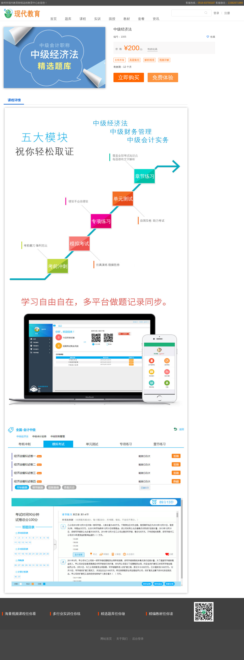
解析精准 (149, 60)
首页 (53, 19)
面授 (112, 19)
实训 (97, 19)
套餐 (141, 19)
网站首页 (106, 638)
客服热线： (201, 2)
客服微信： (229, 2)
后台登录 (138, 638)
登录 (216, 13)
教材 (126, 19)
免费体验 (162, 77)
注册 (227, 13)
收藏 (211, 36)
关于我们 (122, 638)
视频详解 (164, 60)
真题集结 (134, 60)
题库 (68, 19)
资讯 (156, 19)
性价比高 (152, 49)
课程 (83, 19)
